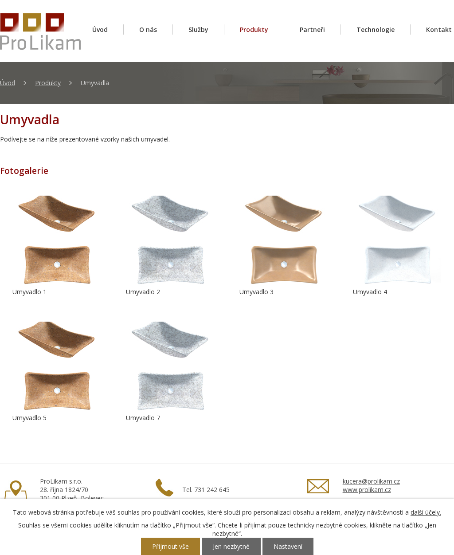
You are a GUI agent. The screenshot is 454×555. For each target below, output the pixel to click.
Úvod (100, 29)
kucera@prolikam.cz (371, 481)
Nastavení (288, 546)
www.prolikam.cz (367, 489)
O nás (148, 29)
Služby (198, 29)
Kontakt (439, 29)
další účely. (426, 512)
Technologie (375, 29)
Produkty (254, 29)
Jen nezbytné (231, 546)
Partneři (312, 29)
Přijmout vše (170, 546)
